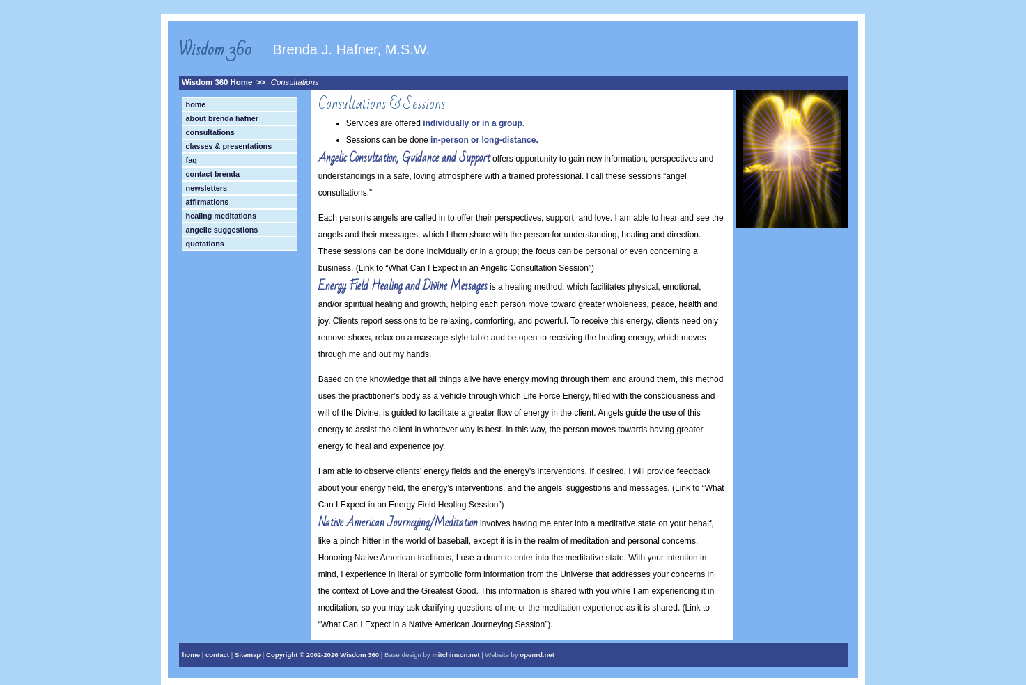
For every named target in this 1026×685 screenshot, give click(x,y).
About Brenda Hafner (222, 118)
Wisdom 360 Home (217, 82)
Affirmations (207, 202)
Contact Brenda (213, 174)
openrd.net (537, 655)
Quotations (205, 243)
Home (196, 104)
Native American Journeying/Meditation (398, 522)
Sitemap (248, 655)
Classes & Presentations (229, 146)
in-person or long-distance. (484, 140)
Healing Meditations (221, 216)
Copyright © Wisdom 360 (322, 655)
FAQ (191, 160)
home (191, 655)
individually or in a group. (473, 123)
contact (217, 655)
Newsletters (206, 188)
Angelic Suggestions (222, 230)
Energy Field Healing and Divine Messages (403, 286)
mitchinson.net (455, 655)
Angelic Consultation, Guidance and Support (404, 157)
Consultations (295, 82)
